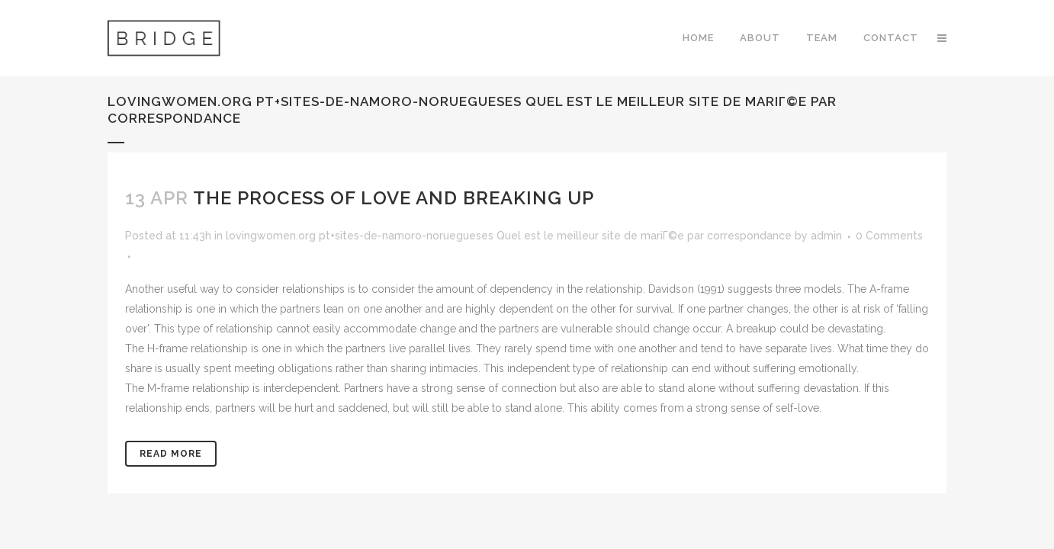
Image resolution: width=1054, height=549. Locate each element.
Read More (171, 453)
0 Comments (889, 236)
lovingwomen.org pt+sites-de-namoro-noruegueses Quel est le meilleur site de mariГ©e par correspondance (509, 236)
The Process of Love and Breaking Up (393, 198)
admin (826, 236)
